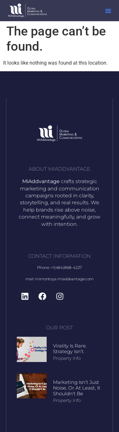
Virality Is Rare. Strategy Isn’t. (70, 348)
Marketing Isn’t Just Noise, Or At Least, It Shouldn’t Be (76, 388)
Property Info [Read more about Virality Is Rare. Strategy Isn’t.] (67, 358)
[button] (108, 11)
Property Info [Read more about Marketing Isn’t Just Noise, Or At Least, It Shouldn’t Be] (67, 400)
